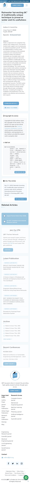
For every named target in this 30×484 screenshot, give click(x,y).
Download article (11, 103)
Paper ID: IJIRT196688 (10, 298)
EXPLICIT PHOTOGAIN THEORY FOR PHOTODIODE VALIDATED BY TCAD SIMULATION (13, 269)
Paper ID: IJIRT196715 (10, 288)
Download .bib (20, 172)
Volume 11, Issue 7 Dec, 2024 (12, 333)
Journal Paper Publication (5, 406)
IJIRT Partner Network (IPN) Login (19, 1)
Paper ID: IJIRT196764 (10, 276)
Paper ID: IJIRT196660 (10, 311)
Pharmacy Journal (16, 412)
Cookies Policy (22, 475)
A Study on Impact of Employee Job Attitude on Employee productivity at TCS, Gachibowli (14, 281)
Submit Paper (17, 5)
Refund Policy (8, 473)
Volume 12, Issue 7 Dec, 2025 (12, 328)
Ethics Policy (20, 471)
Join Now (8, 252)
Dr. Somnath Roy (12, 27)
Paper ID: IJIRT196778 (10, 265)
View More (7, 341)
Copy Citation (21, 199)
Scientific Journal (6, 436)
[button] (28, 481)
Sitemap (4, 422)
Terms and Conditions (10, 475)
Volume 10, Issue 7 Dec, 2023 (12, 335)
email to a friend (10, 108)
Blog (3, 424)
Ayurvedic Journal (16, 419)
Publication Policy (10, 471)
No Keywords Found (15, 35)
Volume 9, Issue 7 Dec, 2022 (12, 338)
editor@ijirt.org (9, 457)
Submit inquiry (9, 366)
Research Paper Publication (5, 417)
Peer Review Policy (19, 473)
